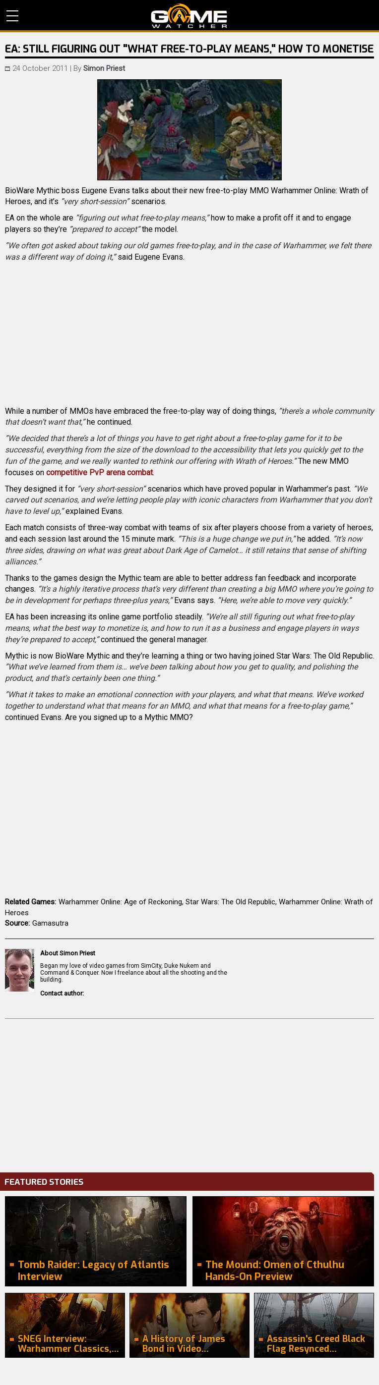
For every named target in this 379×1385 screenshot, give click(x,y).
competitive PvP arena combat (99, 472)
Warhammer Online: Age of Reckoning (120, 901)
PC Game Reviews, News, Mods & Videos (189, 15)
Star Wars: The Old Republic (230, 901)
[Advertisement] (189, 1093)
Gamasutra (50, 923)
